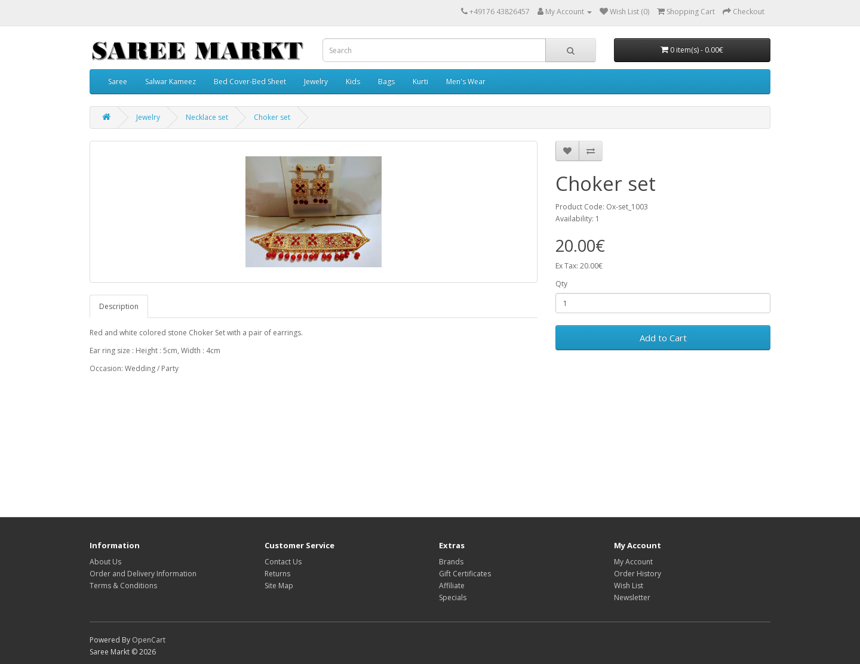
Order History (637, 574)
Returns (277, 574)
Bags (386, 81)
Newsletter (632, 597)
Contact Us (283, 562)
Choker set (272, 117)
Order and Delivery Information (143, 574)
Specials (452, 597)
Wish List (628, 585)
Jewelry (316, 81)
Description (119, 306)
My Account (633, 562)
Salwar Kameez (170, 81)
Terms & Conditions (123, 585)
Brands (451, 562)
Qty (561, 284)
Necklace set (207, 117)
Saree (117, 81)
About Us (105, 562)
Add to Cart (663, 338)
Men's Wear (466, 81)
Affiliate (452, 585)
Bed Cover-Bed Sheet (250, 81)
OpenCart (148, 640)
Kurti (420, 81)
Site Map (279, 585)
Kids (353, 81)
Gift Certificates (465, 574)
